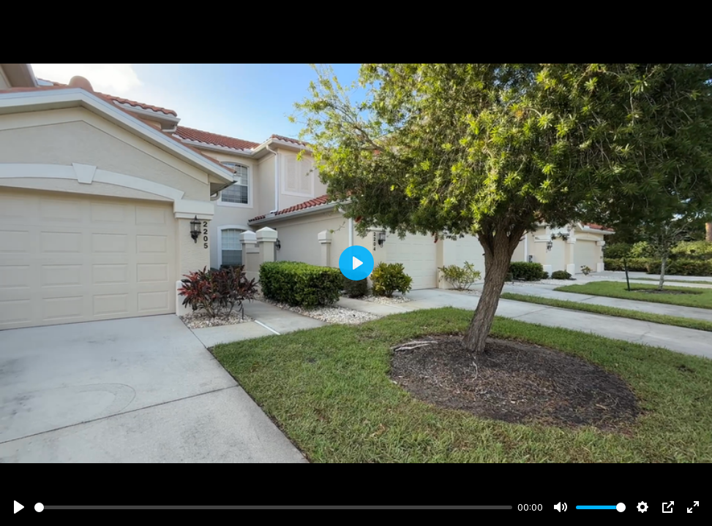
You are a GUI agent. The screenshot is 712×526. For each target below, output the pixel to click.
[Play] (19, 507)
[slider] (273, 507)
